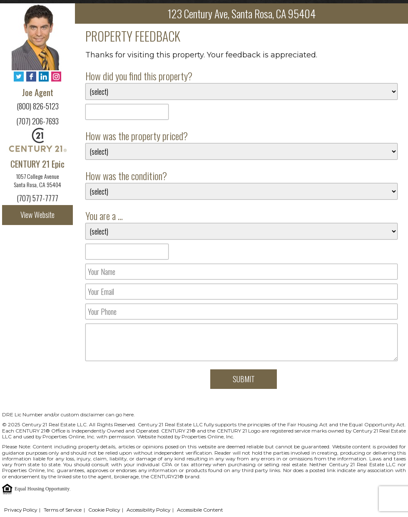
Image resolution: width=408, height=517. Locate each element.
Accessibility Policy (148, 510)
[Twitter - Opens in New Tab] (18, 77)
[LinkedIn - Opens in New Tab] (43, 77)
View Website (37, 214)
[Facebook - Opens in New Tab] (31, 77)
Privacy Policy (20, 510)
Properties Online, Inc (28, 470)
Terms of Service (63, 510)
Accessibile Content (200, 510)
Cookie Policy (104, 510)
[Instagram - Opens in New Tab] (56, 77)
